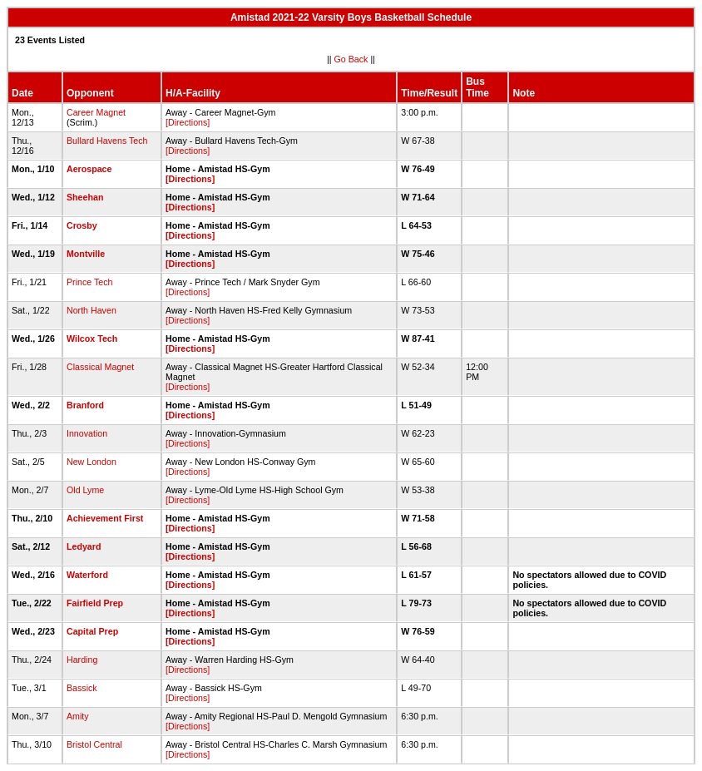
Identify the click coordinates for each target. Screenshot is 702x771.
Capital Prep (92, 631)
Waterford (87, 575)
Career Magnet (96, 112)
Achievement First (105, 518)
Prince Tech (89, 282)
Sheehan (85, 197)
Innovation (87, 433)
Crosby (82, 225)
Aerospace (89, 169)
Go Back (351, 59)
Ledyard (84, 546)
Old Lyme (85, 490)
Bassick (82, 688)
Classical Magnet (100, 367)
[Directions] (188, 122)
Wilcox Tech (92, 338)
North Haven (91, 310)
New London (91, 462)
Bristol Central (94, 744)
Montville (86, 254)
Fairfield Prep (95, 603)
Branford (85, 405)
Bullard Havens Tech (107, 141)
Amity (78, 716)
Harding (82, 660)
